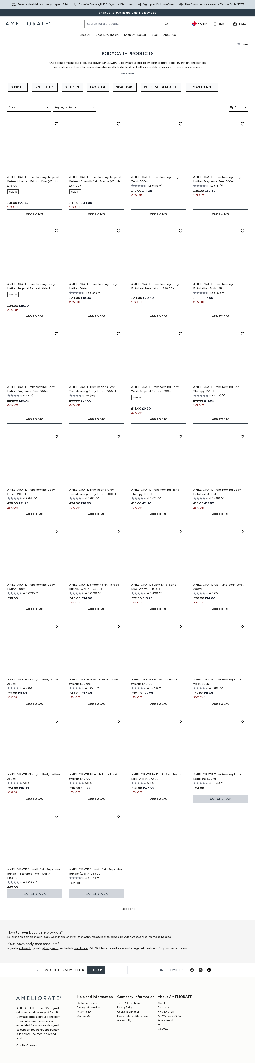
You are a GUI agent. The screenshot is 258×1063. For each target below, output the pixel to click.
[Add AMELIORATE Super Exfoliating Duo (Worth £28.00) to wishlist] (180, 531)
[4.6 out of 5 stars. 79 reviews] (144, 688)
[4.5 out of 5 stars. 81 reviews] (206, 688)
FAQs (161, 1024)
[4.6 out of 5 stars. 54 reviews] (206, 783)
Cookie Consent (27, 1045)
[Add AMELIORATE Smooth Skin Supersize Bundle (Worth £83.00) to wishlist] (118, 816)
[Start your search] (128, 24)
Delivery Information (88, 1007)
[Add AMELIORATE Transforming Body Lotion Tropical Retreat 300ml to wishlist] (56, 231)
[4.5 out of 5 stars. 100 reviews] (83, 593)
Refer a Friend (165, 1020)
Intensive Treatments (161, 87)
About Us (163, 1003)
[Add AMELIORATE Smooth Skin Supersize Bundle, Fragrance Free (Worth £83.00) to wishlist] (56, 816)
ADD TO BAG (34, 213)
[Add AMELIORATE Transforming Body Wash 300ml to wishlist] (242, 626)
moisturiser (99, 937)
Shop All (18, 87)
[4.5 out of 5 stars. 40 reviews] (144, 186)
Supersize (72, 87)
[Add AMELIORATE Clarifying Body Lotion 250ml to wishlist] (56, 721)
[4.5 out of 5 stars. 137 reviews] (207, 293)
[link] (220, 23)
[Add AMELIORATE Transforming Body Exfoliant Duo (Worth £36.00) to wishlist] (180, 231)
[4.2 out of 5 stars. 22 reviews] (20, 395)
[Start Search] (166, 24)
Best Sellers (45, 87)
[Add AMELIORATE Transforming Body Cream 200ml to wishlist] (56, 436)
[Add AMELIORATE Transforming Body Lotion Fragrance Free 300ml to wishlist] (56, 333)
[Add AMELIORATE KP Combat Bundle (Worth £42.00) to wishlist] (180, 626)
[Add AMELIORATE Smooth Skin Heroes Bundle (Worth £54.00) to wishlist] (118, 531)
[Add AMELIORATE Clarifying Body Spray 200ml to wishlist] (242, 531)
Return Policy (84, 1011)
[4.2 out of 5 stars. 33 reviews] (206, 186)
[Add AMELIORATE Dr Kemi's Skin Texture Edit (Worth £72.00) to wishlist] (180, 721)
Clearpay (163, 1028)
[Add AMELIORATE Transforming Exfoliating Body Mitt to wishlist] (242, 231)
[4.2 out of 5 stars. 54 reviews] (20, 882)
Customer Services (87, 1003)
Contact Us (83, 1016)
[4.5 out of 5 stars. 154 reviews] (83, 293)
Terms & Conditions (128, 1003)
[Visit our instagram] (200, 970)
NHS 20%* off (166, 1011)
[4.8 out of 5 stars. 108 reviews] (207, 395)
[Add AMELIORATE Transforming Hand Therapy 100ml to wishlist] (180, 436)
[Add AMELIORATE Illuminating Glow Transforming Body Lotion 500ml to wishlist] (118, 333)
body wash (51, 948)
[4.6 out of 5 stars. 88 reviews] (206, 498)
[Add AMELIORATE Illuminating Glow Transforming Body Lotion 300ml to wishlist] (118, 436)
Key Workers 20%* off (170, 1016)
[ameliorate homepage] (28, 23)
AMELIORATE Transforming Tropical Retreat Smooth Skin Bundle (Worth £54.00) (95, 181)
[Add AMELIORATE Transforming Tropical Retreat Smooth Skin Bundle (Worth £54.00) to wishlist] (118, 123)
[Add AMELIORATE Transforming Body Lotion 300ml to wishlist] (118, 231)
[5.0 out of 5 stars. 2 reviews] (81, 783)
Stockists (163, 1007)
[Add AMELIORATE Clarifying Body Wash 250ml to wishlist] (56, 626)
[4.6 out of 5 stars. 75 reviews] (144, 498)
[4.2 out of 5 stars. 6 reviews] (19, 688)
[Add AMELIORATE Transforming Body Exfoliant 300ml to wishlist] (242, 436)
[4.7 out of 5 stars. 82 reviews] (20, 498)
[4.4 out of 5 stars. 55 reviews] (82, 878)
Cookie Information (128, 1011)
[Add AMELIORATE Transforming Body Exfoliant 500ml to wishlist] (242, 721)
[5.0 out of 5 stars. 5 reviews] (19, 783)
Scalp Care (125, 87)
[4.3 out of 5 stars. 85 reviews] (82, 498)
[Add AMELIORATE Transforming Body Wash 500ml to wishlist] (180, 123)
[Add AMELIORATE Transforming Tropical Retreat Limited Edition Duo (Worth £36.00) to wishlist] (56, 123)
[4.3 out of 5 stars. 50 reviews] (82, 688)
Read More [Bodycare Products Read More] (127, 73)
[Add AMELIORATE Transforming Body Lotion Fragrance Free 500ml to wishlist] (242, 123)
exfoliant (24, 948)
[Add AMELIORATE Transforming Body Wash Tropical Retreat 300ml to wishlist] (180, 333)
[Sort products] (238, 107)
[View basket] (240, 23)
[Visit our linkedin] (209, 970)
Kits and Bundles (202, 87)
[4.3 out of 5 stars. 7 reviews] (205, 593)
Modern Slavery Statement (132, 1016)
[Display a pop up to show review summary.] (160, 185)
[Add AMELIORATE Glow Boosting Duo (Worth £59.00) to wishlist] (118, 626)
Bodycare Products (128, 53)
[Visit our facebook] (192, 970)
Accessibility (124, 1020)
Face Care (98, 87)
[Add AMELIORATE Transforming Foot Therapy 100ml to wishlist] (242, 333)
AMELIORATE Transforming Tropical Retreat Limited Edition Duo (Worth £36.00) (33, 181)
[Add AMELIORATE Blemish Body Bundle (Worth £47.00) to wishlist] (118, 721)
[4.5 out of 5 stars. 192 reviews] (21, 593)
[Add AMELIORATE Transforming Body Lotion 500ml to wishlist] (56, 531)
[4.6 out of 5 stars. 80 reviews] (144, 593)
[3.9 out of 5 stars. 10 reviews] (82, 395)
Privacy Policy (124, 1007)
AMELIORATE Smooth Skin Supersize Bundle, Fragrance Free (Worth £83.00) (33, 874)
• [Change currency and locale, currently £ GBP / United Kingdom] (199, 23)
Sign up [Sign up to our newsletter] (96, 970)
